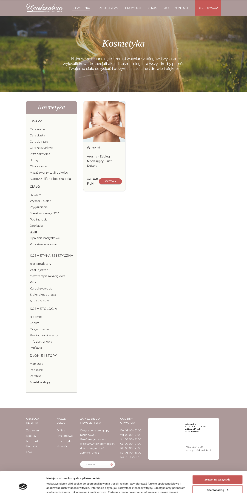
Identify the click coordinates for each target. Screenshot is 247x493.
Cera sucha (37, 129)
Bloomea (36, 317)
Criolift (34, 323)
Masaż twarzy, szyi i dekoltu (49, 172)
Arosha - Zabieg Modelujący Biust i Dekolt (100, 161)
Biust (33, 232)
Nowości (63, 446)
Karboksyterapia (41, 288)
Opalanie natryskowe (45, 238)
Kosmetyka (64, 441)
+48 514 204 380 (194, 446)
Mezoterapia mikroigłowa (47, 276)
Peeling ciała (38, 219)
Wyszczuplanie (40, 201)
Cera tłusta (37, 135)
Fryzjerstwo (65, 435)
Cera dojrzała (39, 141)
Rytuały (35, 194)
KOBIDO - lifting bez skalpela (50, 178)
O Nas (61, 430)
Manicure (36, 363)
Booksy (31, 435)
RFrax (34, 282)
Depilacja (36, 225)
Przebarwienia (40, 154)
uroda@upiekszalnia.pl (198, 450)
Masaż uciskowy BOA (44, 213)
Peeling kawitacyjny (44, 335)
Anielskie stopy (40, 382)
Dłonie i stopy (43, 356)
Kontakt (31, 446)
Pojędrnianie (39, 207)
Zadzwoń (32, 430)
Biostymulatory (40, 263)
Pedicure (36, 370)
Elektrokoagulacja (43, 294)
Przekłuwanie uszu (43, 244)
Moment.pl (33, 441)
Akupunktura (39, 301)
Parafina (35, 376)
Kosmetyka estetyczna (51, 256)
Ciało (35, 187)
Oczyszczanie (39, 329)
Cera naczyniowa (41, 148)
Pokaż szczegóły (57, 486)
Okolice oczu (39, 166)
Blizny (34, 160)
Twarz (36, 121)
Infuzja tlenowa (41, 341)
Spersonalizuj (217, 469)
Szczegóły (110, 181)
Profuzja (36, 347)
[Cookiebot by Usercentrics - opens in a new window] (22, 486)
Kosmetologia (43, 309)
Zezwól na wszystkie (217, 459)
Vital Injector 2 (40, 270)
